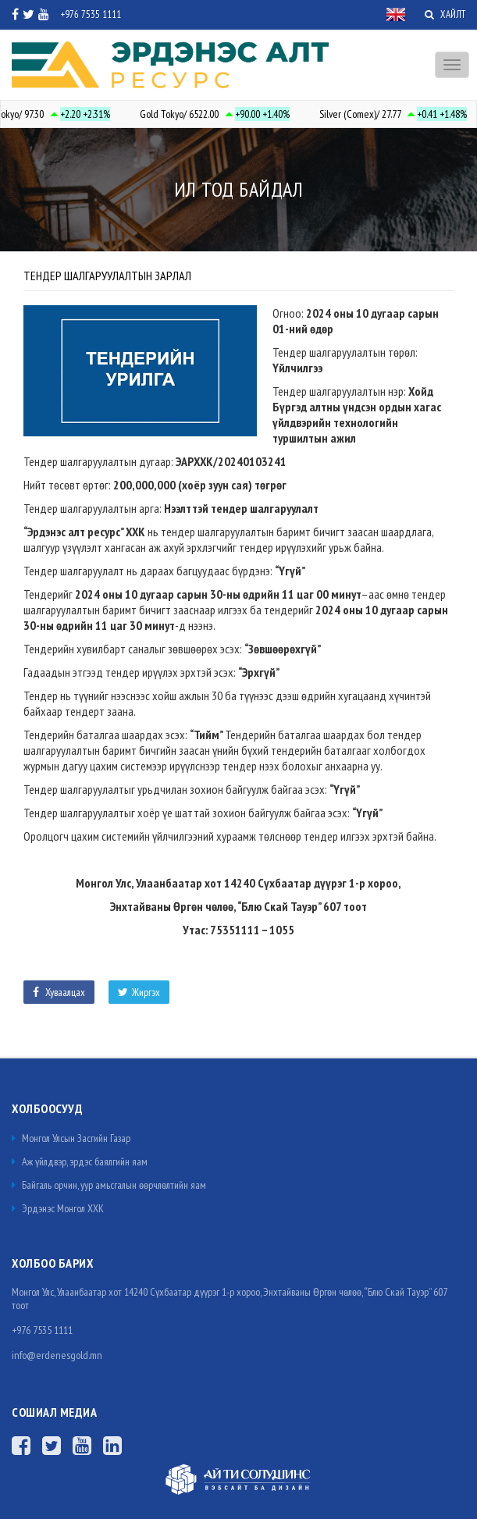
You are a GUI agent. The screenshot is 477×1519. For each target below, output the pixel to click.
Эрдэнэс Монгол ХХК (58, 1208)
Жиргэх (139, 992)
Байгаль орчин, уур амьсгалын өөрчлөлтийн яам (109, 1185)
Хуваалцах (59, 992)
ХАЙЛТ (445, 14)
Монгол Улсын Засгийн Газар (71, 1138)
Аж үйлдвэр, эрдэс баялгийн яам (80, 1161)
